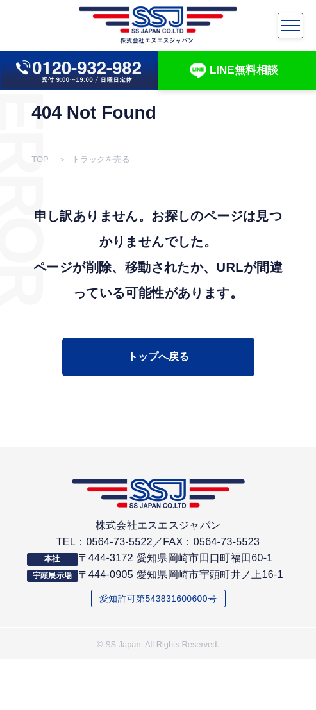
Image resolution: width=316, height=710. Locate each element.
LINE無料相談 (234, 71)
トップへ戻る (158, 356)
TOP (40, 159)
